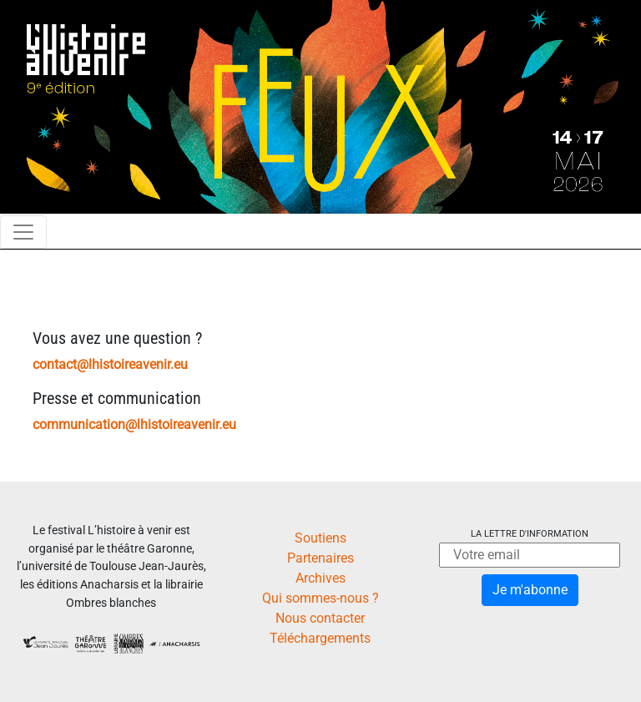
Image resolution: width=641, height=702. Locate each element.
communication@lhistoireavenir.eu (134, 424)
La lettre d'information (529, 533)
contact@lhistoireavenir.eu (110, 364)
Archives (320, 578)
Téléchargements (320, 638)
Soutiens (320, 538)
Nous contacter (320, 618)
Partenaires (320, 558)
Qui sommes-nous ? (320, 598)
